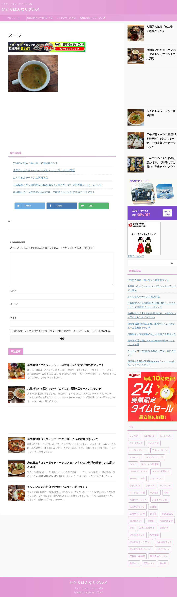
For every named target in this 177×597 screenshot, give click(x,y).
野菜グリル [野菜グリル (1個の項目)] (149, 563)
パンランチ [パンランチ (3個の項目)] (165, 485)
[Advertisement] (61, 122)
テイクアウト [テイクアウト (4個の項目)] (156, 478)
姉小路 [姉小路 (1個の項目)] (153, 514)
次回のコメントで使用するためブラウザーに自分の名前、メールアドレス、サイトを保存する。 (62, 331)
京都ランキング (136, 256)
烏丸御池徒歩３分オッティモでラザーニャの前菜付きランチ (62, 439)
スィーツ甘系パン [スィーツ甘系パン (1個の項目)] (160, 471)
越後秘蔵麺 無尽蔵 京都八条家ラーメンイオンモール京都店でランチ (151, 325)
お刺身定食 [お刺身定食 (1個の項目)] (149, 436)
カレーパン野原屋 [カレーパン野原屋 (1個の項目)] (150, 464)
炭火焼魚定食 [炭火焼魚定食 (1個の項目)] (166, 521)
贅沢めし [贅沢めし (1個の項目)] (134, 563)
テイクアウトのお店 (66, 18)
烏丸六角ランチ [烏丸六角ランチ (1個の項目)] (137, 535)
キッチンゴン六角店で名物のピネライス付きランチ (57, 486)
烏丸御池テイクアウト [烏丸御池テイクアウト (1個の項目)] (140, 542)
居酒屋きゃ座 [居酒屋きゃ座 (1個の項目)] (136, 521)
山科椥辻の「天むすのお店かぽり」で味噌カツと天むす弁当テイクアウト (54, 192)
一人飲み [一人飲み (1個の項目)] (154, 492)
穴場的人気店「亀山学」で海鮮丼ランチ (35, 163)
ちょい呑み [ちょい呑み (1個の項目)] (165, 436)
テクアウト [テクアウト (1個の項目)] (135, 485)
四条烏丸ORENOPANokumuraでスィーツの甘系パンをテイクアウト (151, 363)
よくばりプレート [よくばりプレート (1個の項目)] (138, 450)
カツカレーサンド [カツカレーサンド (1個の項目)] (154, 457)
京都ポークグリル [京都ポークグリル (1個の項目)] (138, 499)
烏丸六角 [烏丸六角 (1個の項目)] (164, 528)
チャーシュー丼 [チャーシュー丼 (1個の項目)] (137, 478)
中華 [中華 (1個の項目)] (166, 492)
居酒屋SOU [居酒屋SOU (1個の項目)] (167, 514)
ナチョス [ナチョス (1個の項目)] (150, 485)
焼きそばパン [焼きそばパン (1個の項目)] (163, 549)
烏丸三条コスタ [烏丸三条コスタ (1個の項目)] (146, 528)
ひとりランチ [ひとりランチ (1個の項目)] (136, 443)
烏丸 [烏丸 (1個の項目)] (132, 528)
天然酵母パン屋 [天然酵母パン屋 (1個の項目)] (137, 514)
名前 (13, 290)
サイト (13, 317)
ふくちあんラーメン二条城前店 (30, 177)
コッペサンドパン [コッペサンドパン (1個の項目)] (138, 471)
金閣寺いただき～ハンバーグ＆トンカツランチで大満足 (44, 170)
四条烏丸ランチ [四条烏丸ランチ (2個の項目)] (137, 507)
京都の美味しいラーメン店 (92, 18)
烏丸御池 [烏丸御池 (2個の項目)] (154, 535)
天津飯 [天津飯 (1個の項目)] (153, 507)
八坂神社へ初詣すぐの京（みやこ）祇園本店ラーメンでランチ (64, 388)
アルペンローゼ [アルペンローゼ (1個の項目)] (159, 450)
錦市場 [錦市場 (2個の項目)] (163, 563)
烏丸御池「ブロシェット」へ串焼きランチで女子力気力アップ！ (65, 365)
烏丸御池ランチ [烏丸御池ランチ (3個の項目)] (164, 542)
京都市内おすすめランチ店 (40, 18)
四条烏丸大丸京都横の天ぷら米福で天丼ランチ (152, 334)
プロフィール (14, 18)
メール (14, 304)
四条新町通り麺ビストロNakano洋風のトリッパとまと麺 (151, 342)
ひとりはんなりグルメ (21, 9)
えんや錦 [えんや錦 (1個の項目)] (134, 436)
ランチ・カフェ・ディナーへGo (88, 588)
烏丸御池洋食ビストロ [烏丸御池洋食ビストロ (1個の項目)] (140, 549)
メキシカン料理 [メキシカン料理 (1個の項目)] (137, 492)
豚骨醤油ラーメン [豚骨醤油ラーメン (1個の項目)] (158, 556)
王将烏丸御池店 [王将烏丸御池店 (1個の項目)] (137, 556)
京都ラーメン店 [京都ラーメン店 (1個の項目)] (159, 499)
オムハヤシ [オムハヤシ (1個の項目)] (135, 457)
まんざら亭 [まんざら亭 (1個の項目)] (153, 443)
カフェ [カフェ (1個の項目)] (133, 464)
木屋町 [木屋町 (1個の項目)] (151, 521)
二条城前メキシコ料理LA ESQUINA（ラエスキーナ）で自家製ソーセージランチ (57, 184)
